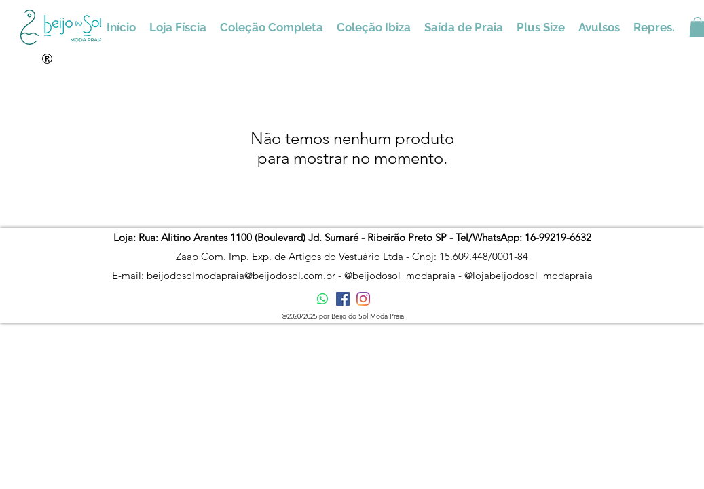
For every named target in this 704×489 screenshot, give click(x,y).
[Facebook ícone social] (343, 299)
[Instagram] (363, 299)
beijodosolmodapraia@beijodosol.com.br (241, 275)
